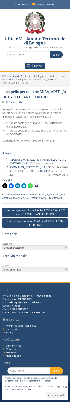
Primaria (35, 197)
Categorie (7, 243)
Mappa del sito (13, 355)
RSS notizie (11, 349)
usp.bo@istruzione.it (45, 4)
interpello (57, 197)
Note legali (11, 329)
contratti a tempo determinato (21, 194)
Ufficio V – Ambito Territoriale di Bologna (35, 41)
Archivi (5, 265)
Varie (43, 197)
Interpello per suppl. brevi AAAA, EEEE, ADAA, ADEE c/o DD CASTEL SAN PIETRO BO (35, 212)
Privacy (9, 332)
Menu (34, 66)
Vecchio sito (12, 352)
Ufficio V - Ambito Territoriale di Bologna (23, 76)
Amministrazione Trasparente (21, 325)
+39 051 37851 (23, 4)
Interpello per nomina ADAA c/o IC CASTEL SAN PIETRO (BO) (35, 223)
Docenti (41, 194)
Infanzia (50, 194)
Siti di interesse (13, 345)
